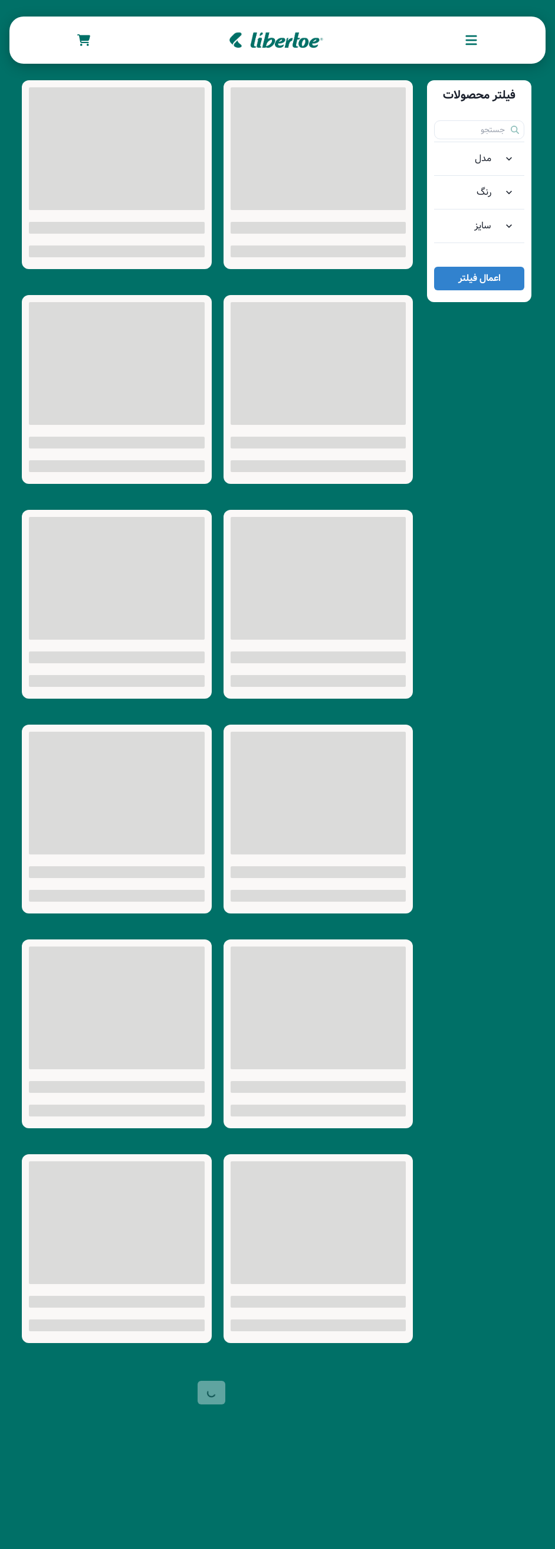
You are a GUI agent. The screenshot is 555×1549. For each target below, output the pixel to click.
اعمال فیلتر (479, 278)
